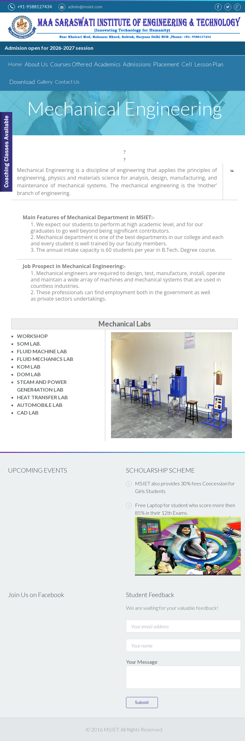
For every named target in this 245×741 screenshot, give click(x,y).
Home (15, 64)
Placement (166, 64)
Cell (186, 64)
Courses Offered (71, 64)
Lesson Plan (208, 64)
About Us (36, 64)
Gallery (45, 82)
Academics (107, 64)
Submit (142, 702)
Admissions (136, 64)
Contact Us (67, 82)
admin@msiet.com (80, 7)
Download (22, 81)
